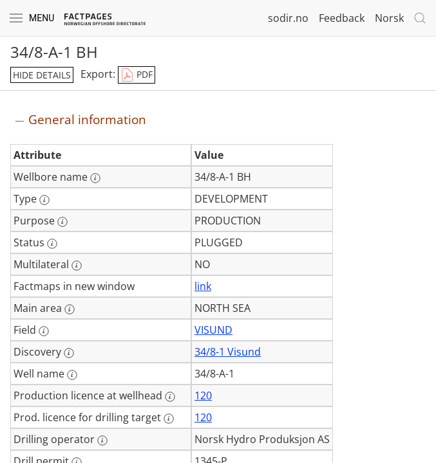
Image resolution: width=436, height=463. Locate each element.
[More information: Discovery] (69, 353)
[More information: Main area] (69, 309)
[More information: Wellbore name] (95, 178)
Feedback (342, 18)
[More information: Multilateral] (76, 265)
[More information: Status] (52, 244)
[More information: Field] (44, 331)
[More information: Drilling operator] (102, 440)
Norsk (389, 18)
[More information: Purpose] (62, 222)
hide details (42, 75)
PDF (136, 75)
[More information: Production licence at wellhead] (170, 397)
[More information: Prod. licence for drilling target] (169, 418)
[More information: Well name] (72, 375)
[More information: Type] (44, 200)
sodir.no (288, 18)
